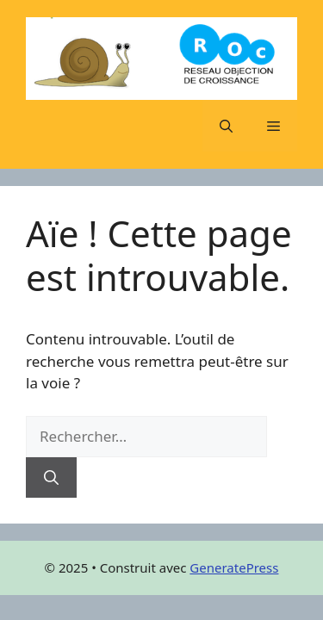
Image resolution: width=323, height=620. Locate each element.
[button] (226, 126)
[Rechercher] (51, 478)
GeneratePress (233, 567)
